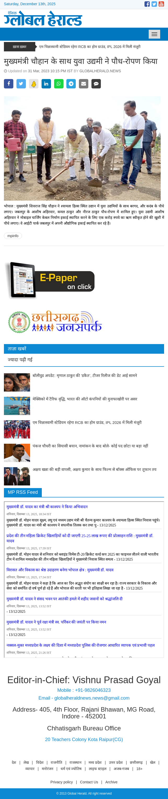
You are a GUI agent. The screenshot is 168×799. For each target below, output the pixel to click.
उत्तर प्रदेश (116, 762)
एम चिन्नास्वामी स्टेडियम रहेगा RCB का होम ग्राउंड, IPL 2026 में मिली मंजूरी (90, 47)
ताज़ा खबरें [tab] (17, 348)
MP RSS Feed (23, 492)
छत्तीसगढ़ (136, 762)
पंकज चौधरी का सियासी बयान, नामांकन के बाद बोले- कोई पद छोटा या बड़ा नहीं (90, 446)
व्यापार (29, 769)
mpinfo (13, 236)
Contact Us (89, 782)
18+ (139, 769)
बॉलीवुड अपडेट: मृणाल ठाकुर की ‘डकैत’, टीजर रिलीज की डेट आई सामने (85, 375)
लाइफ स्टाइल (97, 769)
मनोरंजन (47, 769)
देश (14, 762)
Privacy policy (61, 782)
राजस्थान (75, 762)
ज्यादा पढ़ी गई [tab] (20, 359)
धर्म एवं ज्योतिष (71, 769)
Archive (111, 782)
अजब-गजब (121, 769)
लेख (26, 762)
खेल (152, 762)
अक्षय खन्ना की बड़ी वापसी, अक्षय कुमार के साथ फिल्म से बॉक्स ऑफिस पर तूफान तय (95, 469)
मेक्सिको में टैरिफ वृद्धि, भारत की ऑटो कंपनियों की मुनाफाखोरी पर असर (85, 399)
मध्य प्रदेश (95, 762)
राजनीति (56, 762)
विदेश (40, 762)
